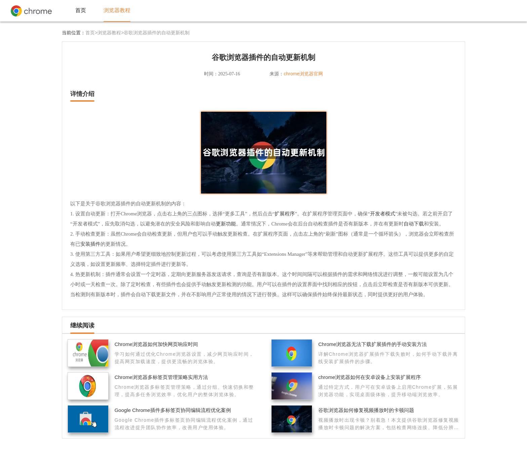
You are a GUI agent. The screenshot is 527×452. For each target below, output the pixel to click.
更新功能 (226, 224)
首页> (91, 32)
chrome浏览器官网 (303, 73)
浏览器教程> (110, 32)
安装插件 (90, 244)
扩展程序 (285, 213)
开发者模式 (382, 213)
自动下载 (414, 224)
